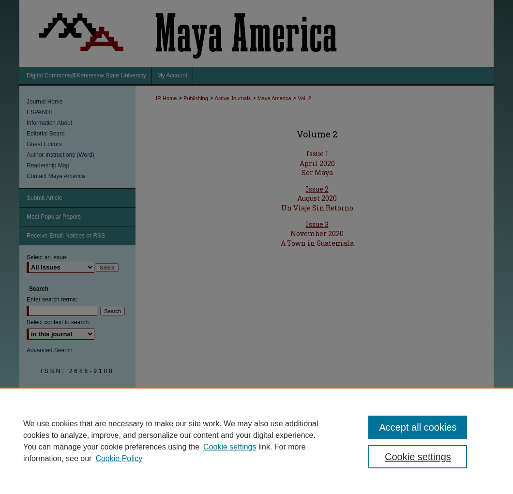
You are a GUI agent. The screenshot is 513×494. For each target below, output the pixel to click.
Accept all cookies (417, 427)
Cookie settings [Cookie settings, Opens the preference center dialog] (418, 456)
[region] (256, 441)
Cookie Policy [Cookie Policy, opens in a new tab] (118, 458)
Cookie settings (229, 447)
